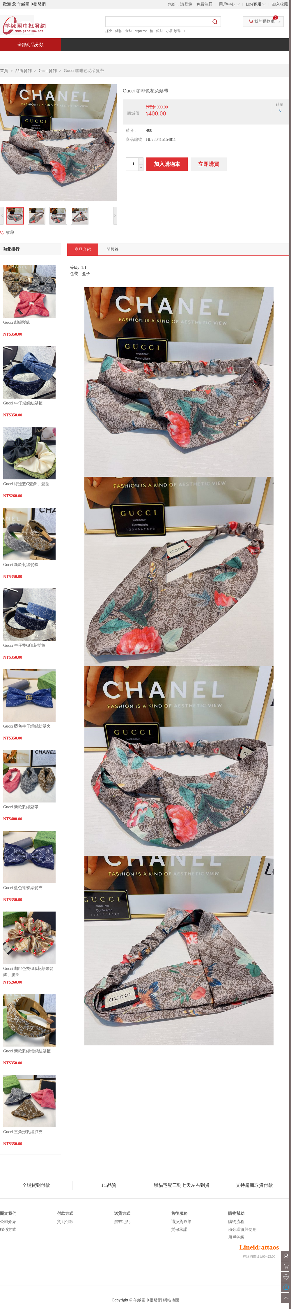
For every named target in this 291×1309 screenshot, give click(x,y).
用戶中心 (227, 4)
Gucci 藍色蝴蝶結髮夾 (22, 888)
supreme (141, 31)
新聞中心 (185, 57)
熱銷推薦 (143, 57)
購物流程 (236, 1221)
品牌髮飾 (23, 71)
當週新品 (101, 57)
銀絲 (159, 31)
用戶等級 (236, 1237)
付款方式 (65, 1213)
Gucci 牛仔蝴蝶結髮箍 (22, 403)
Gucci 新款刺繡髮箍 (20, 564)
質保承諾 (179, 1229)
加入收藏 (280, 4)
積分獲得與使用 (242, 1229)
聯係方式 (8, 1229)
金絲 (128, 31)
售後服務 (179, 1213)
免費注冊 (204, 4)
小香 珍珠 (173, 31)
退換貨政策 (181, 1221)
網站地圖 (171, 1300)
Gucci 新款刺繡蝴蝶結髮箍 (27, 1051)
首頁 (22, 57)
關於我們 (8, 1213)
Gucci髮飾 (47, 71)
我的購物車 (264, 21)
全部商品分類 (30, 44)
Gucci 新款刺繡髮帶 (20, 807)
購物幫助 (236, 1213)
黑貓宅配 (122, 1221)
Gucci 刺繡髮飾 (16, 322)
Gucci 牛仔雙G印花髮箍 (24, 645)
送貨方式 (122, 1213)
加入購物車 (167, 164)
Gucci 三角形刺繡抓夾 (22, 1132)
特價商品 (59, 57)
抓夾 (108, 31)
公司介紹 (8, 1221)
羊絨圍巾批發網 (147, 1300)
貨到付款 (65, 1221)
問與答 (225, 57)
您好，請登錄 (180, 4)
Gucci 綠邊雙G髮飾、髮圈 (26, 484)
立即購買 (208, 164)
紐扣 (118, 31)
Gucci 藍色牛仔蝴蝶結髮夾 (27, 726)
